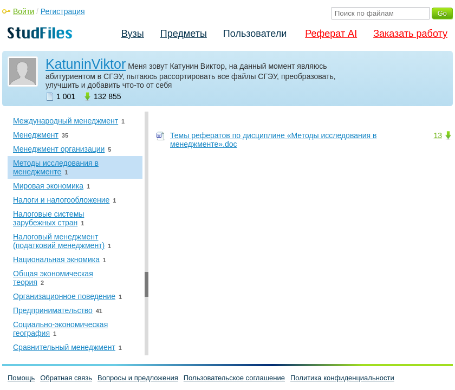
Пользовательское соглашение (234, 378)
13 (437, 135)
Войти (23, 11)
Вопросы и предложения (138, 378)
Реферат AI (331, 33)
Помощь (21, 378)
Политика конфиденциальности (342, 378)
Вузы (132, 33)
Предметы (183, 33)
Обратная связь (66, 378)
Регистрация (63, 11)
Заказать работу (410, 33)
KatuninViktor (86, 64)
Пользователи (255, 33)
